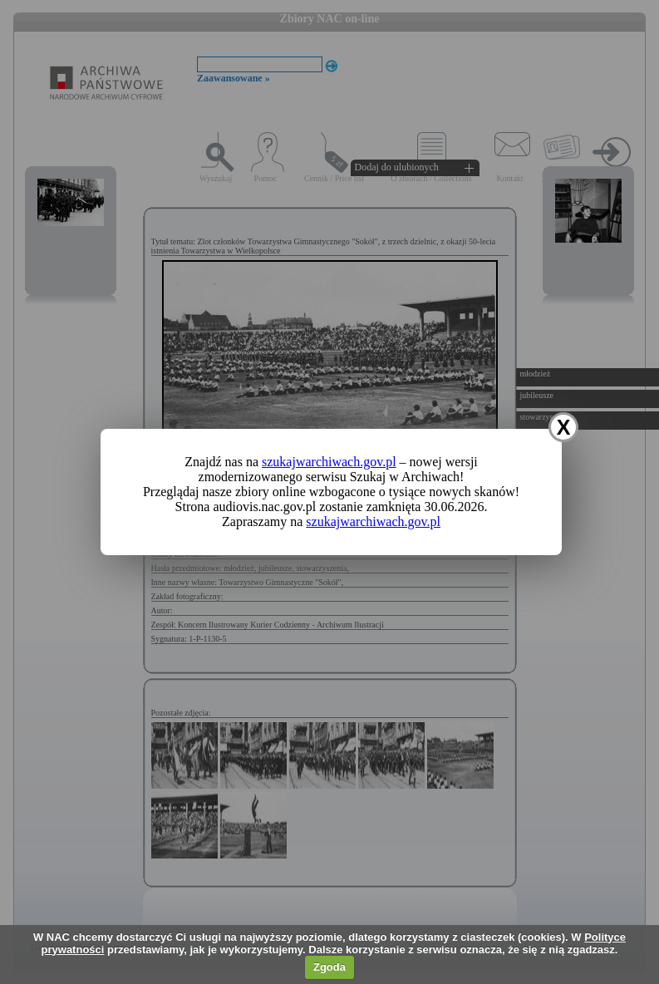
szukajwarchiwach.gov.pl (329, 462)
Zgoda (329, 967)
